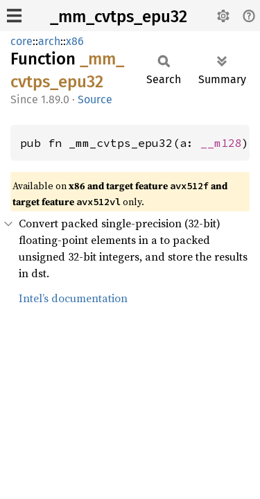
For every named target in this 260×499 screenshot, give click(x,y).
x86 (75, 41)
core (21, 41)
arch (49, 41)
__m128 (221, 143)
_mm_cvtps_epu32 (118, 16)
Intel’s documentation (73, 298)
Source (95, 99)
